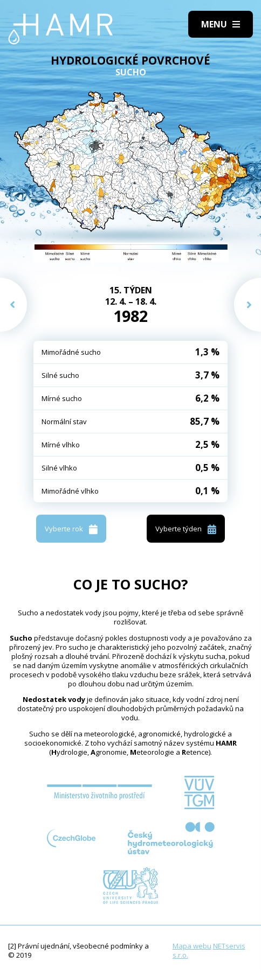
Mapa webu (192, 946)
